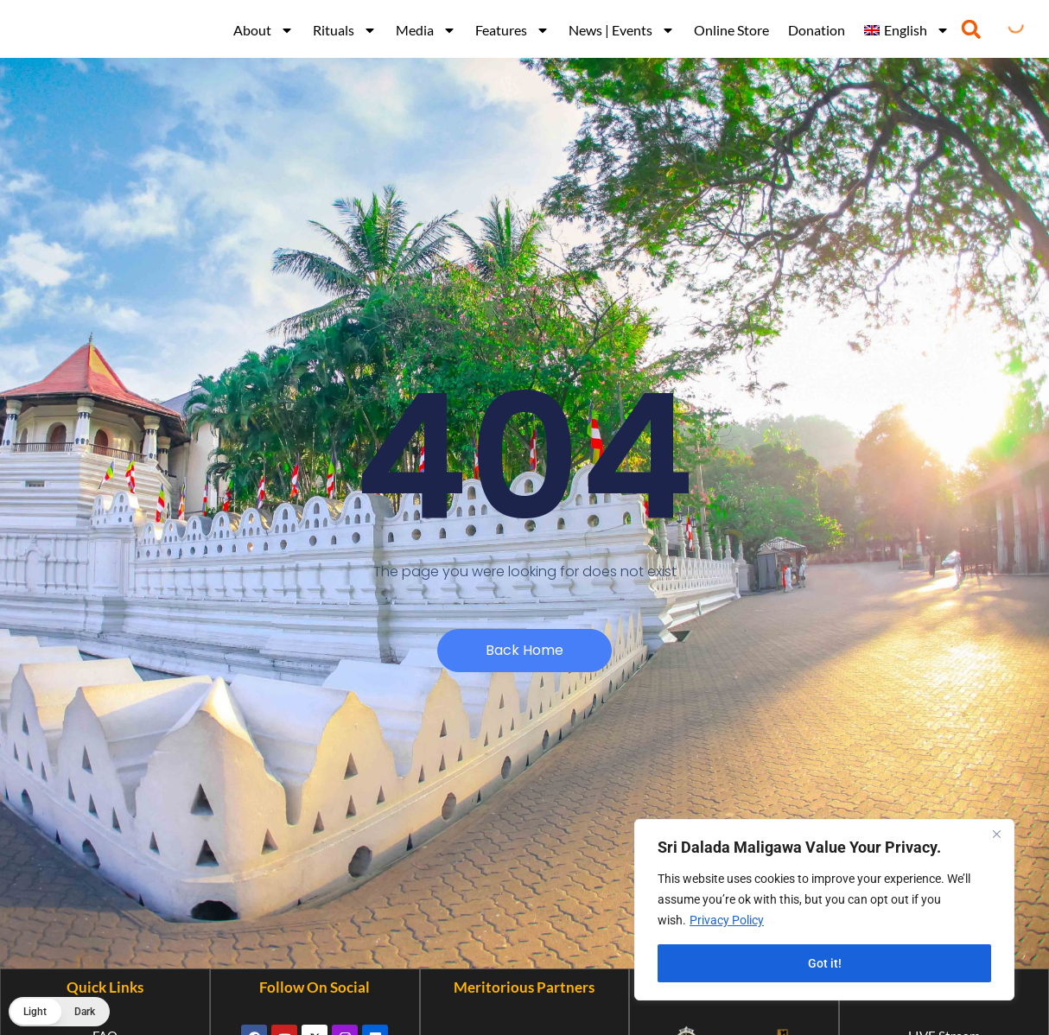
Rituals (345, 30)
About (263, 30)
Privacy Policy (727, 920)
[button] (971, 29)
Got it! (825, 963)
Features (512, 30)
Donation (816, 30)
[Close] (996, 833)
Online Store (731, 30)
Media (426, 30)
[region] (824, 909)
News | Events (622, 30)
